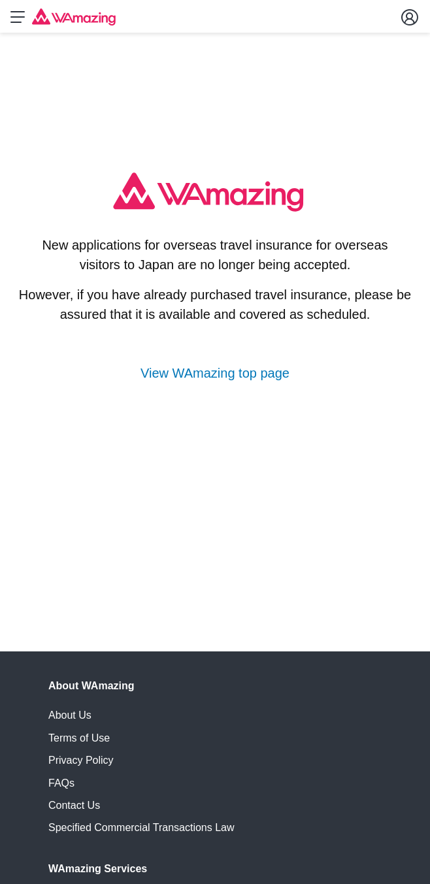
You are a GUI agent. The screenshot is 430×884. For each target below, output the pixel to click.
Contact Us (74, 805)
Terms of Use (79, 738)
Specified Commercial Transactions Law (141, 827)
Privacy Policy (81, 760)
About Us (69, 715)
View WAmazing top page (215, 373)
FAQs (61, 783)
